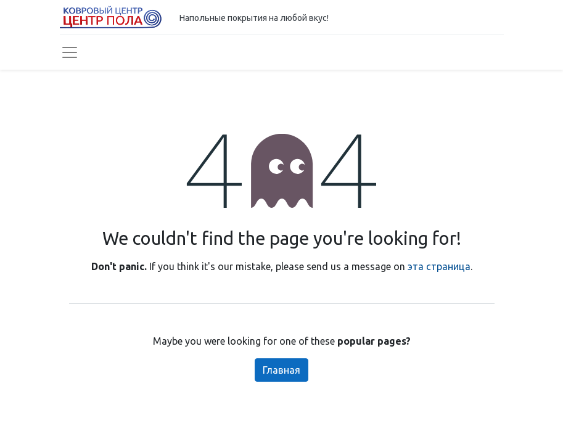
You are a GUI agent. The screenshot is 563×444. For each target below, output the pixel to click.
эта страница (439, 266)
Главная (281, 370)
